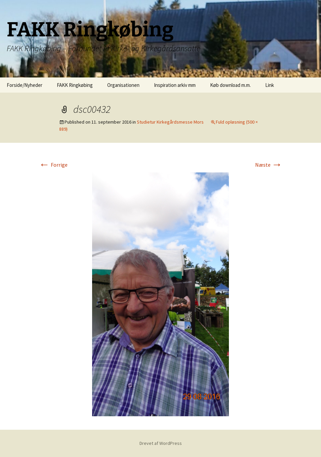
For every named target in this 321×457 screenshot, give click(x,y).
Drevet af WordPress (160, 443)
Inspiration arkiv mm (175, 85)
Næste (268, 164)
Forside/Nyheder (24, 85)
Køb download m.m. (230, 85)
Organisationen (123, 85)
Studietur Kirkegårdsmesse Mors (170, 122)
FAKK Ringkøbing (75, 85)
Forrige (53, 164)
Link (269, 85)
